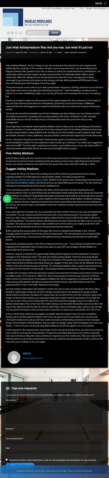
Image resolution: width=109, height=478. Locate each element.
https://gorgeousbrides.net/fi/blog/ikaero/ (25, 170)
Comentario (12, 446)
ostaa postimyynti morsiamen (75, 43)
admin (59, 43)
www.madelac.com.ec (32, 349)
